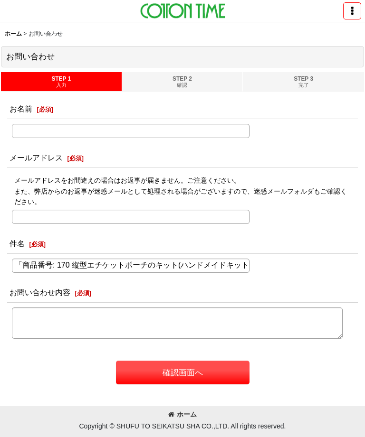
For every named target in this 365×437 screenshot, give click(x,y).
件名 (17, 243)
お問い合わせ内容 (40, 292)
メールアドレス (36, 157)
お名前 (21, 108)
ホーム (182, 414)
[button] (352, 10)
